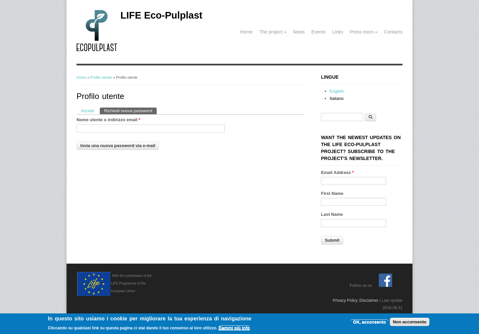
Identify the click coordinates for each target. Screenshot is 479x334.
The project (272, 32)
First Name (332, 193)
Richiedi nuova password (130, 110)
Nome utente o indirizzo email (108, 119)
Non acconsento (409, 322)
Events (318, 32)
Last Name (332, 214)
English (337, 91)
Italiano (337, 98)
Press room (363, 32)
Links (337, 32)
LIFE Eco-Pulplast (161, 15)
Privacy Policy (345, 300)
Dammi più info (234, 328)
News (299, 32)
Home (246, 32)
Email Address (337, 172)
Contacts (393, 32)
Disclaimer (369, 300)
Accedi (87, 110)
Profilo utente (101, 77)
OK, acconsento (369, 322)
